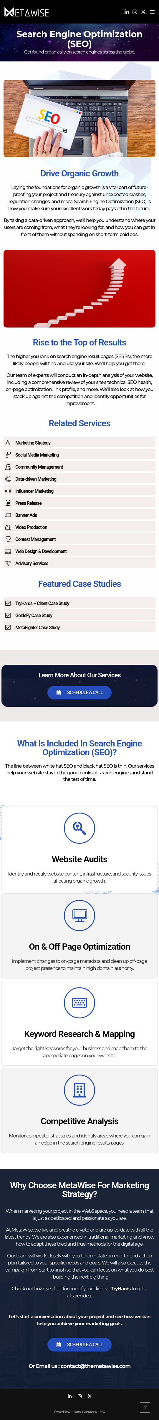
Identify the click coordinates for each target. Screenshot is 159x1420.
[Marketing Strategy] (8, 443)
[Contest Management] (8, 539)
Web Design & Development (41, 551)
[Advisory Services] (8, 563)
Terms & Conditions (85, 1412)
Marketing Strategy (32, 443)
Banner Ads (26, 515)
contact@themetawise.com (95, 1366)
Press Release (28, 503)
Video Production (31, 527)
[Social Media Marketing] (8, 455)
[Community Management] (8, 467)
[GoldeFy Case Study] (8, 615)
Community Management (39, 467)
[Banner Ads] (8, 515)
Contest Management (35, 539)
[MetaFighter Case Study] (8, 627)
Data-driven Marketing (35, 479)
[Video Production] (8, 527)
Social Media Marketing (37, 455)
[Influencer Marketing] (8, 491)
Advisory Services (31, 563)
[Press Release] (8, 503)
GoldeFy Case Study (33, 615)
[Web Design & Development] (8, 551)
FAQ (102, 1412)
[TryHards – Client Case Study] (8, 603)
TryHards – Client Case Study (42, 603)
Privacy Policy (62, 1412)
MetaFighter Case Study (37, 627)
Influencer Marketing (34, 491)
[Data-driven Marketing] (8, 479)
